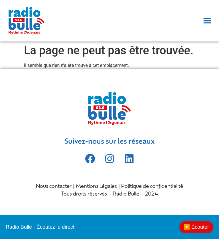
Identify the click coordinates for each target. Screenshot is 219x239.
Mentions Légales (96, 186)
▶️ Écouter (196, 227)
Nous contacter (54, 186)
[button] (207, 20)
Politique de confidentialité (152, 186)
